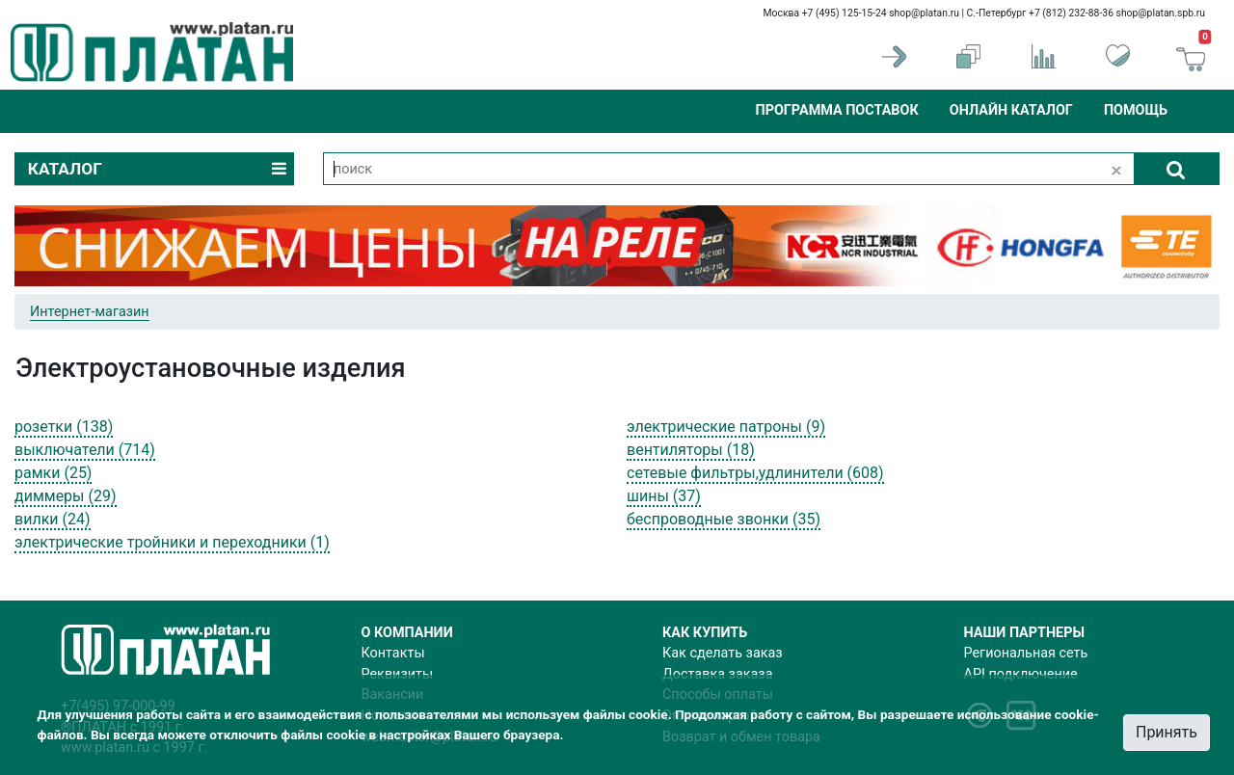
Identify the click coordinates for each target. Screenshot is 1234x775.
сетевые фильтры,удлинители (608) (755, 473)
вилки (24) (52, 519)
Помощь (1135, 110)
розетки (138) (63, 426)
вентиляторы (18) (691, 450)
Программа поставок (836, 110)
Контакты (393, 653)
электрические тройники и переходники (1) (172, 542)
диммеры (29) (65, 496)
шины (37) (664, 496)
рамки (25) (53, 473)
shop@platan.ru (924, 13)
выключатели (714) (84, 450)
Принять (1166, 732)
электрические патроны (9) (726, 426)
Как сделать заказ (722, 653)
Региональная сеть (1026, 653)
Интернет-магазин (89, 312)
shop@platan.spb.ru (1160, 13)
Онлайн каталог (1011, 110)
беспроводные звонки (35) (723, 519)
